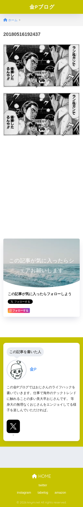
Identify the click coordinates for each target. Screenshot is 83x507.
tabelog (43, 492)
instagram (24, 492)
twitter (43, 485)
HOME (41, 476)
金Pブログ (42, 7)
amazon (60, 492)
